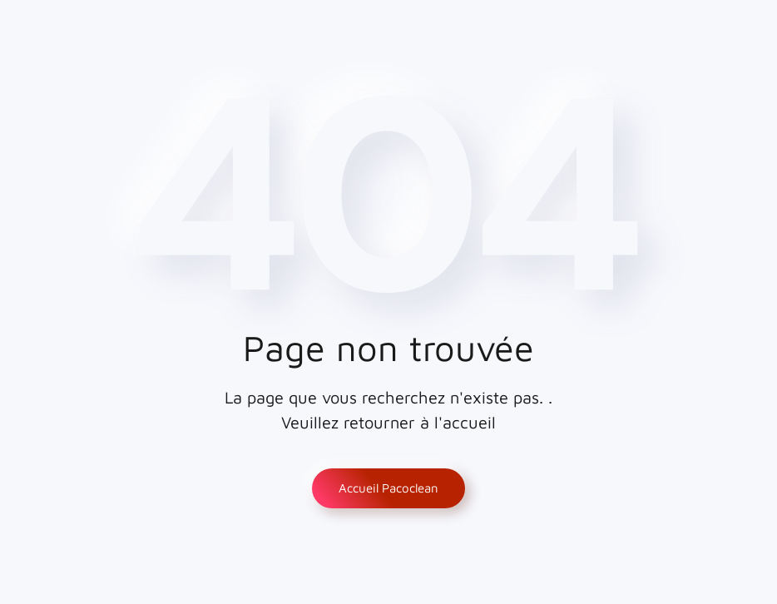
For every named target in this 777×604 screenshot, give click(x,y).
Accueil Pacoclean (388, 488)
